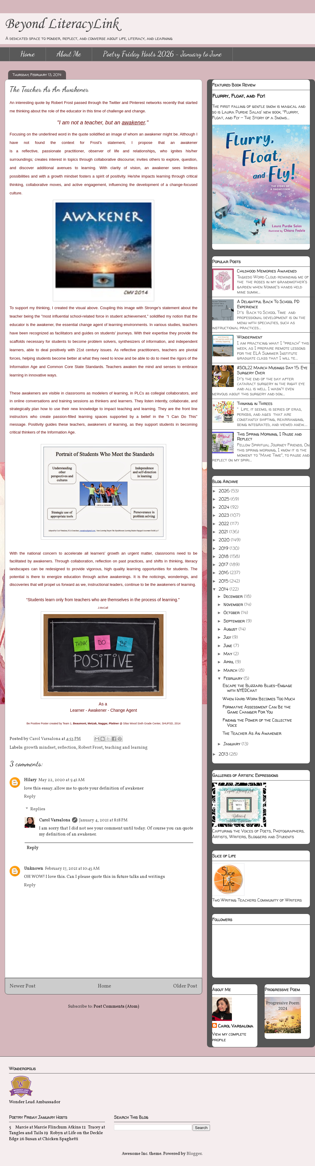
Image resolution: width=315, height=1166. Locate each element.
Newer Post (23, 986)
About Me (69, 54)
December (234, 596)
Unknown (33, 869)
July (228, 637)
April (229, 662)
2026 (225, 491)
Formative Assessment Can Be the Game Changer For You (257, 709)
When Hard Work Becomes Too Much (259, 699)
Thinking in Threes (254, 403)
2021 (224, 531)
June (228, 645)
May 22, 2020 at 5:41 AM (61, 780)
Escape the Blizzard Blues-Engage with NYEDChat (257, 688)
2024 (224, 507)
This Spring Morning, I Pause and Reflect (269, 436)
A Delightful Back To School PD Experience (268, 304)
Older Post (185, 986)
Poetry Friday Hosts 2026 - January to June (162, 54)
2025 (224, 499)
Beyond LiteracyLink (61, 24)
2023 (224, 515)
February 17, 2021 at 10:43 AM (72, 869)
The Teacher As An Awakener (252, 733)
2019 (224, 548)
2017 (224, 564)
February (234, 678)
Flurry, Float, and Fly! (238, 96)
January (233, 744)
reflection (67, 747)
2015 (224, 581)
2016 (224, 572)
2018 (224, 556)
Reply (30, 796)
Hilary (30, 780)
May (228, 653)
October (232, 612)
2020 (225, 540)
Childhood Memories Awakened (267, 271)
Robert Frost (90, 747)
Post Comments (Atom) (116, 1006)
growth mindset (40, 747)
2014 (224, 589)
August (231, 629)
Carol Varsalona (54, 820)
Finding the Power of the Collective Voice (257, 722)
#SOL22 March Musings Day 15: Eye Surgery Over (272, 370)
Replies (37, 809)
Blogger (194, 1154)
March (231, 670)
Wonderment (249, 337)
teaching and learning (126, 747)
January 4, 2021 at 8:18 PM (103, 820)
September (235, 621)
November (234, 604)
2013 (224, 754)
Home (27, 54)
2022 (224, 523)
